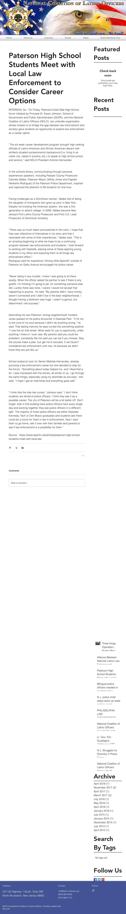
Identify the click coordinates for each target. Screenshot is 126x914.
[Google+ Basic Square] (102, 879)
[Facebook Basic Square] (95, 879)
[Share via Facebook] (10, 447)
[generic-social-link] (93, 890)
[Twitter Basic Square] (99, 879)
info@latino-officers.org (68, 891)
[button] (28, 37)
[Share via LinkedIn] (22, 447)
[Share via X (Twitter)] (16, 447)
